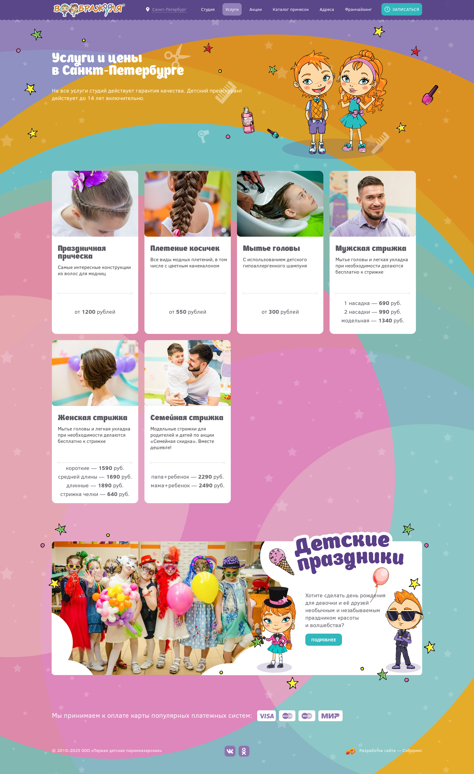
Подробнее (323, 640)
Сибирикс (412, 750)
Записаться (405, 9)
